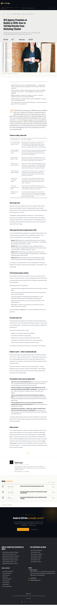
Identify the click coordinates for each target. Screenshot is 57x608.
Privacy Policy (28, 601)
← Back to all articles (7, 508)
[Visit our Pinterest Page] (34, 605)
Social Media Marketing (7, 576)
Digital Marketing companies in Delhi (10, 564)
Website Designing (6, 578)
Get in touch (26, 471)
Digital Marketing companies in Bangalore (11, 555)
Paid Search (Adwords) (7, 582)
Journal (8, 14)
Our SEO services (18, 471)
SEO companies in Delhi (35, 562)
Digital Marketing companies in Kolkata (10, 566)
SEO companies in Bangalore (36, 553)
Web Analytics (5, 580)
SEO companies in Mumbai (36, 559)
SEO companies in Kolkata (36, 564)
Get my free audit (23, 532)
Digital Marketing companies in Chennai (10, 562)
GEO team (23, 309)
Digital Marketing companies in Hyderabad (11, 559)
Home (4, 14)
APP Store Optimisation (7, 589)
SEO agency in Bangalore (28, 120)
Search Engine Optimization (8, 574)
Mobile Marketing (6, 585)
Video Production (6, 583)
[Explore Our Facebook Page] (22, 605)
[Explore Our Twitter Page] (25, 605)
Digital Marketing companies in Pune (10, 557)
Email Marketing (6, 587)
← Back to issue (51, 8)
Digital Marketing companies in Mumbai (10, 561)
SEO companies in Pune (35, 555)
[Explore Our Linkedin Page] (31, 605)
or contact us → (35, 532)
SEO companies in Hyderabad (36, 557)
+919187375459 (33, 581)
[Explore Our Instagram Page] (28, 605)
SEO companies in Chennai (36, 561)
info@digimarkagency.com (35, 583)
